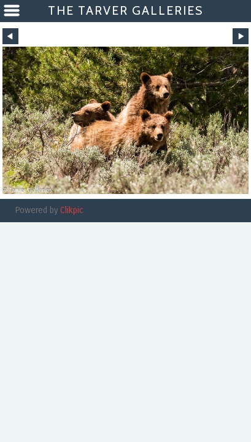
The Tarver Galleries (125, 10)
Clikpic (71, 210)
